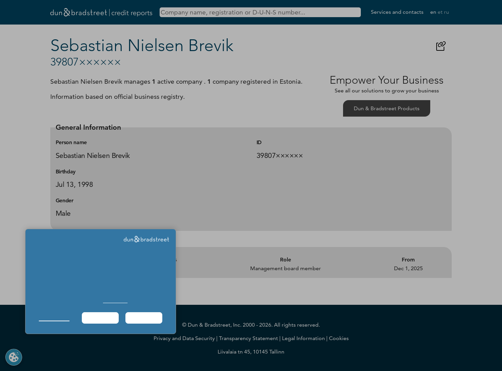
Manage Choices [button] (54, 317)
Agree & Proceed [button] (144, 317)
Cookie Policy (115, 300)
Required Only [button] (100, 317)
